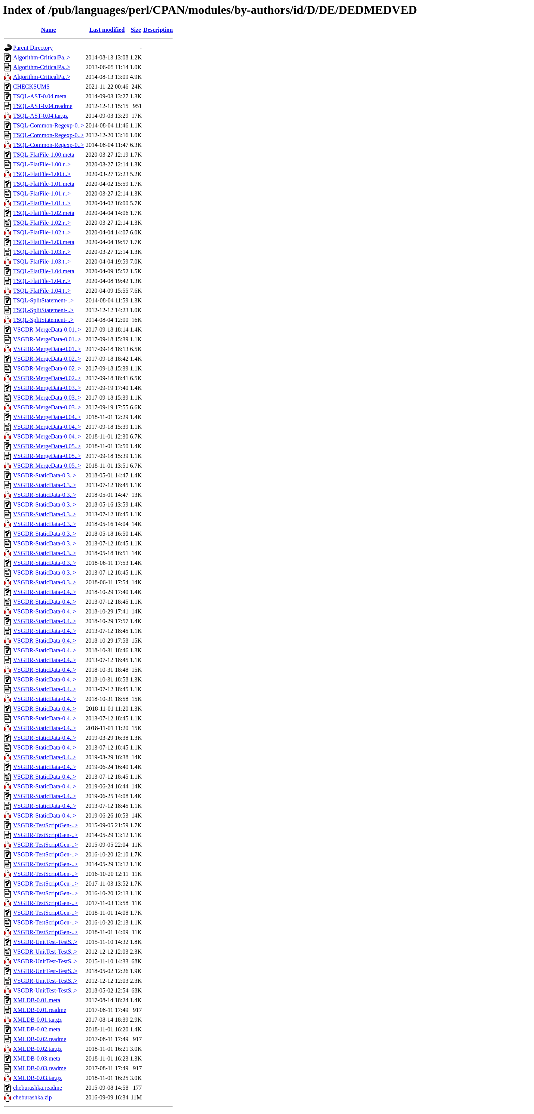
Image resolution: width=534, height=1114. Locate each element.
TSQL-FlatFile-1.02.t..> (42, 232)
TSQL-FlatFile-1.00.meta (43, 154)
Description (158, 30)
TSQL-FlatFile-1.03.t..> (42, 261)
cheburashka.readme (37, 1087)
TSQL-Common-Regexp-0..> (48, 125)
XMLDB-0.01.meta (36, 1000)
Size (136, 30)
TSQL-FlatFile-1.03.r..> (42, 252)
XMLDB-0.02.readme (39, 1039)
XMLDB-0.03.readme (39, 1068)
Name (48, 30)
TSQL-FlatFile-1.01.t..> (42, 203)
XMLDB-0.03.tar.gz (37, 1078)
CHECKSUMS (31, 86)
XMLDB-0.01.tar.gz (37, 1019)
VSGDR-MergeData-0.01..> (47, 329)
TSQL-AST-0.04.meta (40, 96)
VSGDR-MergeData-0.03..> (47, 388)
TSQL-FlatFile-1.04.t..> (42, 290)
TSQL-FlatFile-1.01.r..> (42, 193)
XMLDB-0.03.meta (36, 1058)
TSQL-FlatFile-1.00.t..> (42, 174)
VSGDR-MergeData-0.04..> (47, 417)
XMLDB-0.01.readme (39, 1010)
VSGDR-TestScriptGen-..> (45, 825)
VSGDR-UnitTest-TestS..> (45, 942)
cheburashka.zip (32, 1097)
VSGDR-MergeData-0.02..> (47, 359)
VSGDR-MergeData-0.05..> (47, 446)
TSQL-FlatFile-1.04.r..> (42, 281)
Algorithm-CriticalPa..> (41, 57)
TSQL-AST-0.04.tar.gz (40, 116)
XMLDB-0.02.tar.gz (37, 1049)
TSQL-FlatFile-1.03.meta (43, 242)
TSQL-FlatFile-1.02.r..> (42, 222)
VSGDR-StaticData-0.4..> (44, 592)
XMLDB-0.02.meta (36, 1029)
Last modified (107, 30)
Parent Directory (33, 47)
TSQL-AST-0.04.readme (43, 106)
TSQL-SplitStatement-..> (43, 300)
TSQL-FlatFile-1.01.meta (43, 184)
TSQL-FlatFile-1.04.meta (43, 271)
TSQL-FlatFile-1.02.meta (43, 213)
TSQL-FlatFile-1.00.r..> (42, 164)
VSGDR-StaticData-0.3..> (44, 475)
